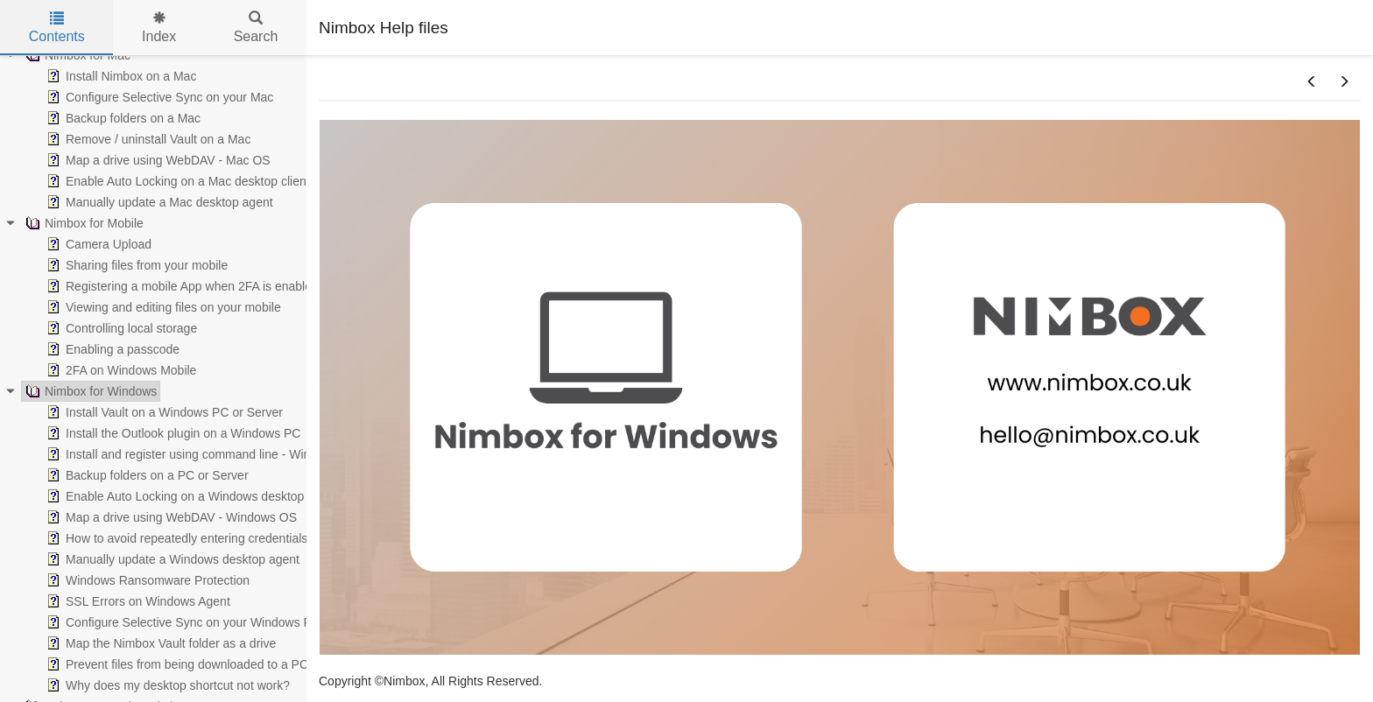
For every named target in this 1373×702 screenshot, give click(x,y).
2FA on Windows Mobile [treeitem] (119, 370)
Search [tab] (256, 27)
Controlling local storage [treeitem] (120, 328)
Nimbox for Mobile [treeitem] (83, 223)
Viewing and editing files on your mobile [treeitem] (162, 307)
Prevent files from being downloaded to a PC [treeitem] (175, 664)
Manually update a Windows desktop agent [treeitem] (171, 559)
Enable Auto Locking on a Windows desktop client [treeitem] (189, 496)
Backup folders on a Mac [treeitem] (122, 118)
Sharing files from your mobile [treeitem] (135, 265)
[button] (1311, 82)
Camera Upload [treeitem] (97, 244)
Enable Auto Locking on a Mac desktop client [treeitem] (176, 181)
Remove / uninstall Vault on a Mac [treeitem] (146, 139)
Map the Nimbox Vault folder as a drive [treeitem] (159, 643)
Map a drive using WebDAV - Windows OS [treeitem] (170, 517)
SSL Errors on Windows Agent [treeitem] (136, 601)
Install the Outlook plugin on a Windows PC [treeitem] (171, 433)
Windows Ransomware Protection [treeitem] (146, 580)
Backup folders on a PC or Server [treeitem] (146, 475)
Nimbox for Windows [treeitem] (89, 391)
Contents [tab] (57, 27)
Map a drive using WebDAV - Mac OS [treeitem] (157, 160)
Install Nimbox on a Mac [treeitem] (119, 76)
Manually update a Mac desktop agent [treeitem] (158, 202)
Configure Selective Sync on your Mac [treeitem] (158, 97)
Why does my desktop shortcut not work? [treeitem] (166, 685)
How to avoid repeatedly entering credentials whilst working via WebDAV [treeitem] (251, 538)
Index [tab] (159, 27)
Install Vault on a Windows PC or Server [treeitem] (163, 412)
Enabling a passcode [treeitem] (111, 349)
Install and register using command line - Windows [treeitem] (191, 454)
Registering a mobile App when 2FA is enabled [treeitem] (181, 286)
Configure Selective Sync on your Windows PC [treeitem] (181, 622)
